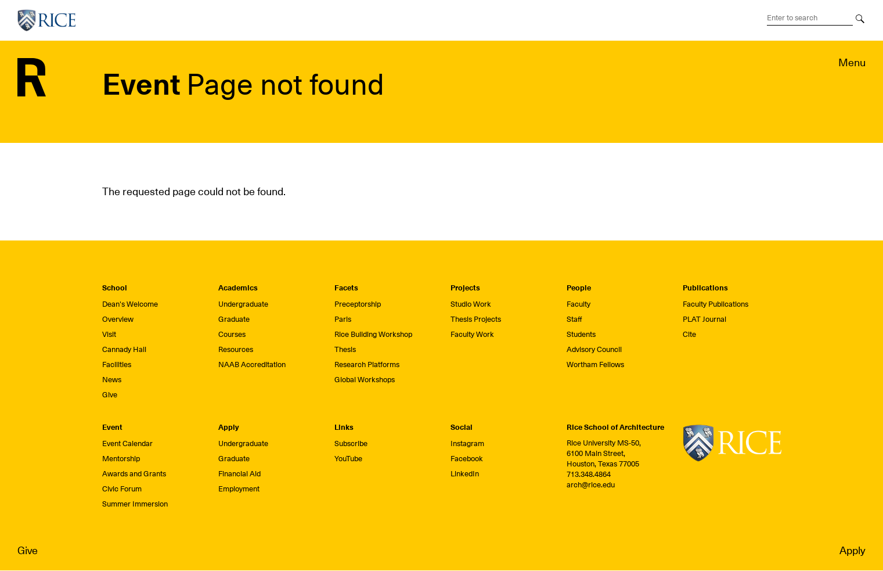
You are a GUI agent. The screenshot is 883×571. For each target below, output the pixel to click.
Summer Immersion (135, 504)
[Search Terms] (810, 18)
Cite (689, 334)
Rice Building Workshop (373, 334)
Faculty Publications (715, 304)
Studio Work (470, 304)
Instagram (467, 443)
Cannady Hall (124, 349)
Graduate (234, 319)
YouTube (348, 459)
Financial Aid (239, 474)
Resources (235, 349)
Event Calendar (127, 443)
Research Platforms (366, 364)
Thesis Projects (475, 319)
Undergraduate (243, 304)
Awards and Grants (134, 474)
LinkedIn (464, 474)
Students (581, 334)
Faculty (578, 304)
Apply (852, 550)
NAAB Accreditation (252, 364)
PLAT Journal (704, 319)
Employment (239, 489)
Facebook (466, 459)
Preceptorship (357, 304)
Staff (574, 319)
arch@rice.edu (591, 485)
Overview (118, 319)
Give (27, 550)
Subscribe (350, 443)
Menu (852, 62)
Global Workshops (364, 380)
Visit (109, 334)
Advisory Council (594, 349)
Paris (342, 319)
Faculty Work (472, 334)
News (111, 380)
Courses (232, 334)
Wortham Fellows (595, 364)
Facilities (116, 364)
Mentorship (121, 459)
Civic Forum (122, 489)
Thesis (345, 349)
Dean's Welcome (130, 304)
